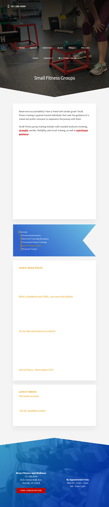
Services (23, 232)
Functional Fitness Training (34, 242)
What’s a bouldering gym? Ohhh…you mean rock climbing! (46, 296)
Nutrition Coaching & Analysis (35, 238)
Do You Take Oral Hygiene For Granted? (37, 331)
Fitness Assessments (31, 235)
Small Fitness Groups (31, 245)
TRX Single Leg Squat (29, 395)
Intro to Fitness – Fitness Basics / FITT (36, 369)
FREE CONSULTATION (31, 490)
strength (23, 130)
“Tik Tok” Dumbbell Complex (32, 410)
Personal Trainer (29, 249)
